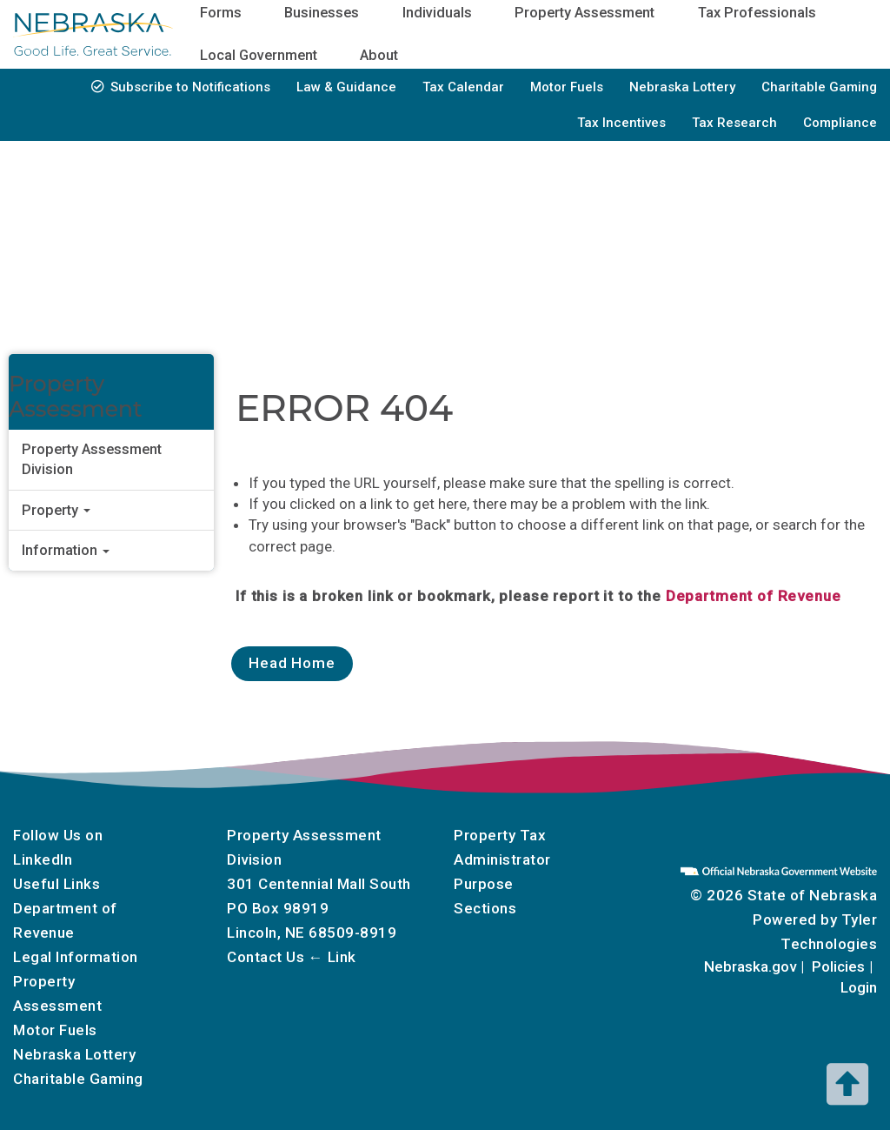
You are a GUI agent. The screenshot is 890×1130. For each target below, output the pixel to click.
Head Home (292, 663)
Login (858, 987)
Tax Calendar (463, 87)
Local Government (258, 55)
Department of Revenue (753, 596)
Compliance (840, 122)
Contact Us (265, 957)
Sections (485, 908)
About (379, 55)
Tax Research (734, 122)
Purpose (484, 884)
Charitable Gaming (819, 87)
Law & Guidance (346, 87)
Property (56, 510)
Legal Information (75, 957)
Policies (838, 966)
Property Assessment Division (92, 459)
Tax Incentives (621, 122)
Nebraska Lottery (682, 87)
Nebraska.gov (750, 966)
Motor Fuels (566, 87)
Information (66, 550)
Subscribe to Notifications (190, 87)
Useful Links (56, 884)
